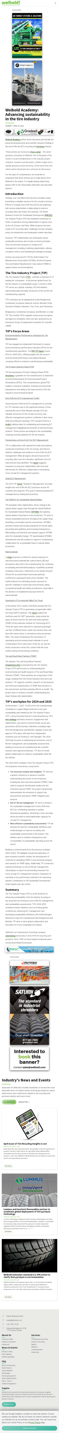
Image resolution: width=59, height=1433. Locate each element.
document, (9, 375)
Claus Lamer (35, 152)
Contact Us (8, 1404)
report (35, 463)
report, (19, 484)
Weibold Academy (13, 139)
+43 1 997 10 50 (12, 1324)
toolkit (8, 424)
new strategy (10, 719)
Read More (8, 1166)
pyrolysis (40, 146)
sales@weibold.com (14, 1320)
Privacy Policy (34, 1422)
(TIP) (28, 277)
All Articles (8, 1102)
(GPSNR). (35, 512)
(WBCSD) (48, 215)
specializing (10, 936)
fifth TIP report (37, 351)
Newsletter (23, 1102)
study (9, 557)
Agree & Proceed (29, 1428)
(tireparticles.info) (12, 665)
